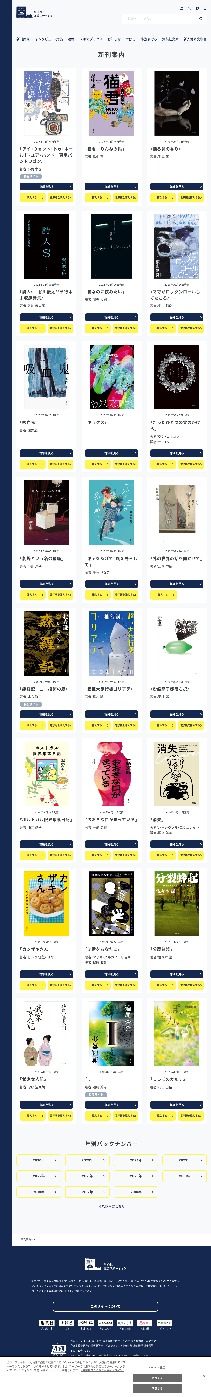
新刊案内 (23, 39)
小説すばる (149, 39)
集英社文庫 (170, 39)
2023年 (190, 1160)
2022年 (44, 1176)
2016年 (142, 1192)
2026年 (44, 1160)
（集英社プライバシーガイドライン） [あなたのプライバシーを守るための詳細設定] (102, 1373)
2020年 (142, 1176)
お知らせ (114, 39)
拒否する (157, 1380)
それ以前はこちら (111, 1206)
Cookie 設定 (157, 1370)
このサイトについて (105, 1306)
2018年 (44, 1192)
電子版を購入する (61, 197)
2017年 (93, 1192)
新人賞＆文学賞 (195, 39)
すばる (131, 39)
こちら (144, 1355)
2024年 (142, 1160)
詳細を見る (55, 187)
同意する (157, 1391)
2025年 (93, 1160)
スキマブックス (91, 39)
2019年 (190, 1176)
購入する (35, 197)
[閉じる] (204, 1378)
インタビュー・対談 (49, 39)
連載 (71, 39)
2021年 (93, 1176)
